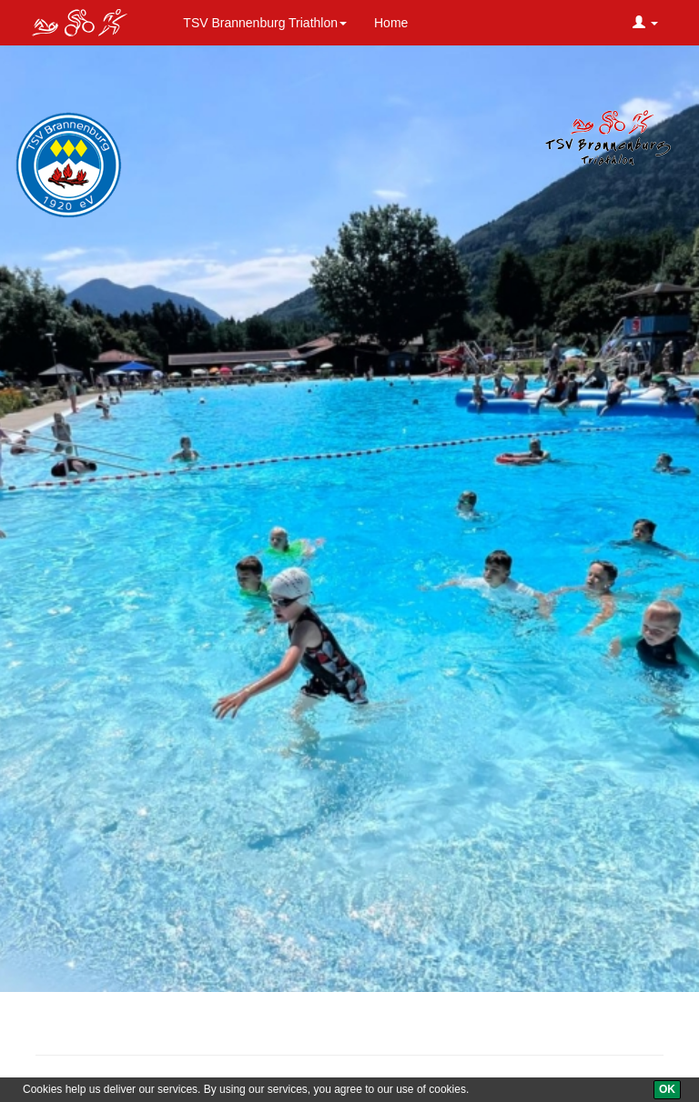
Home (391, 22)
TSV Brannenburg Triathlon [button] (265, 22)
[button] (645, 22)
